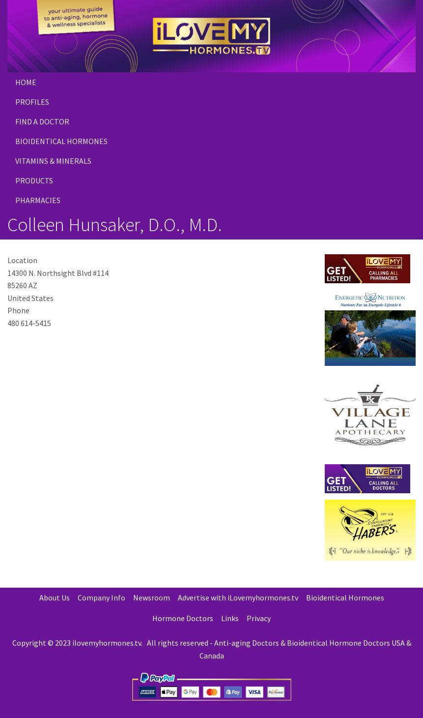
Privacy (259, 618)
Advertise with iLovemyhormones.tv (238, 597)
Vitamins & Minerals (53, 161)
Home (25, 82)
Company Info (101, 597)
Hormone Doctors (182, 618)
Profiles (32, 102)
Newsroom (151, 597)
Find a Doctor (42, 121)
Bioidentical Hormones (61, 141)
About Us (54, 597)
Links (230, 618)
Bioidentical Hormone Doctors (338, 643)
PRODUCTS (34, 180)
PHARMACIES (37, 200)
